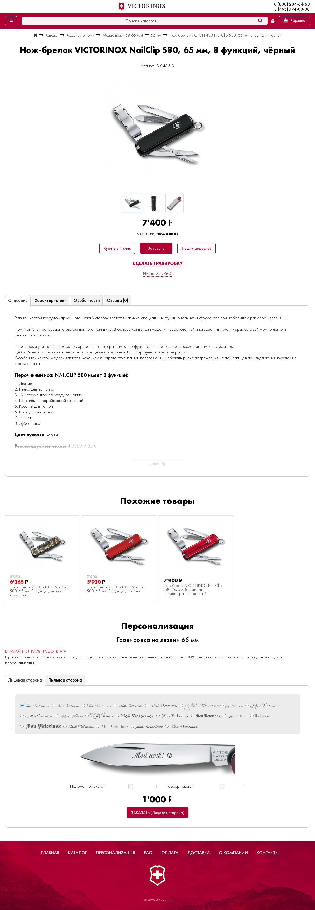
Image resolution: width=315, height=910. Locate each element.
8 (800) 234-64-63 (292, 4)
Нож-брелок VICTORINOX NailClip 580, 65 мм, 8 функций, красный (116, 589)
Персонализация (115, 853)
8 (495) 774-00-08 (292, 9)
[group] (157, 133)
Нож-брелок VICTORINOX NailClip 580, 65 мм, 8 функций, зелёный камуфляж (39, 591)
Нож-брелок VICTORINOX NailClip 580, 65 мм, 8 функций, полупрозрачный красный (193, 590)
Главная (50, 853)
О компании (233, 853)
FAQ (148, 853)
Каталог (77, 853)
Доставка (198, 853)
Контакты (267, 853)
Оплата (169, 853)
